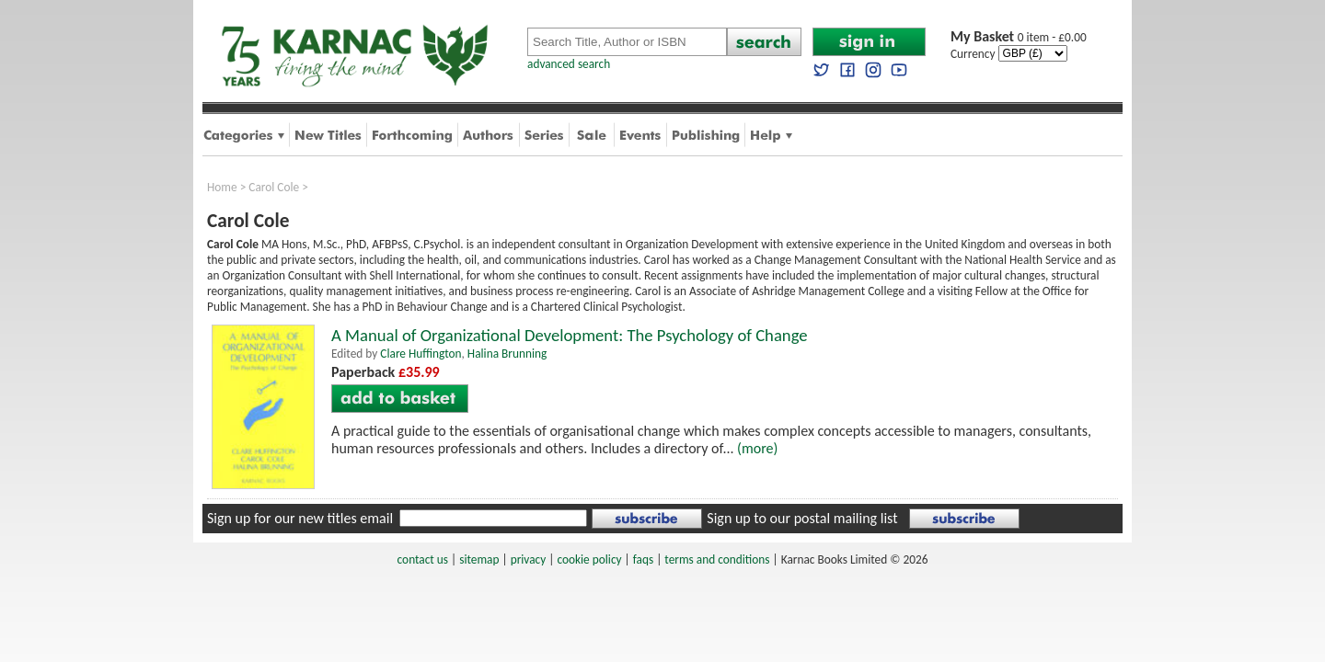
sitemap (479, 559)
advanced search (568, 64)
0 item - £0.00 (1019, 37)
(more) (757, 448)
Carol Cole (273, 187)
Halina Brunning (507, 353)
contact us (423, 559)
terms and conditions (716, 559)
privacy (529, 559)
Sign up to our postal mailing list (802, 518)
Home (222, 187)
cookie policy (589, 559)
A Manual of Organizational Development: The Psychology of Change (569, 335)
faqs (643, 559)
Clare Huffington (420, 353)
